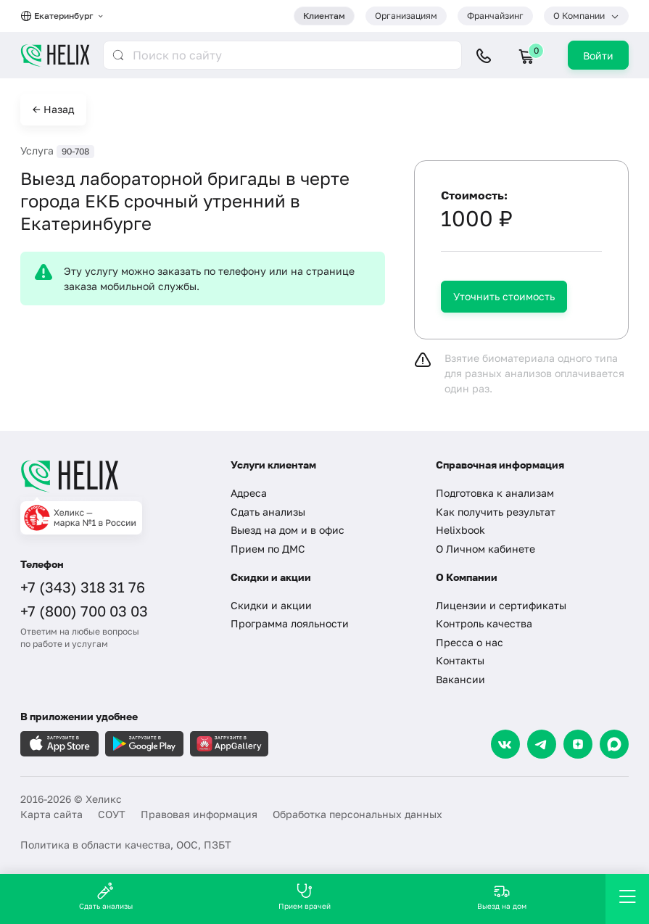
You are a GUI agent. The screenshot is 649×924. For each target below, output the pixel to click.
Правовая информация (199, 814)
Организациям (406, 15)
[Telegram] (541, 744)
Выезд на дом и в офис (287, 530)
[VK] (505, 744)
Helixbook (460, 530)
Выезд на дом (501, 896)
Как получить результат (495, 512)
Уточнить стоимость (504, 296)
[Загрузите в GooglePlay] (144, 743)
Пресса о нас (469, 642)
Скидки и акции (271, 605)
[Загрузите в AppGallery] (229, 743)
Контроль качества (484, 623)
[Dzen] (577, 744)
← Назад (53, 109)
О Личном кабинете (485, 549)
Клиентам (324, 15)
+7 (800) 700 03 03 (84, 610)
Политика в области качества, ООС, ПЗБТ (125, 844)
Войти (598, 55)
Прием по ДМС (268, 549)
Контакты (460, 660)
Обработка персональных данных (357, 814)
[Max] (614, 744)
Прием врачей (304, 896)
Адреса (249, 493)
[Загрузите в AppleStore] (59, 743)
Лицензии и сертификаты (501, 605)
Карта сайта (51, 814)
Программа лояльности (290, 623)
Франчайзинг (495, 15)
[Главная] (114, 475)
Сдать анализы (268, 512)
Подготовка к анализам (495, 493)
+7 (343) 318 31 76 (82, 586)
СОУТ (111, 814)
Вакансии (460, 679)
